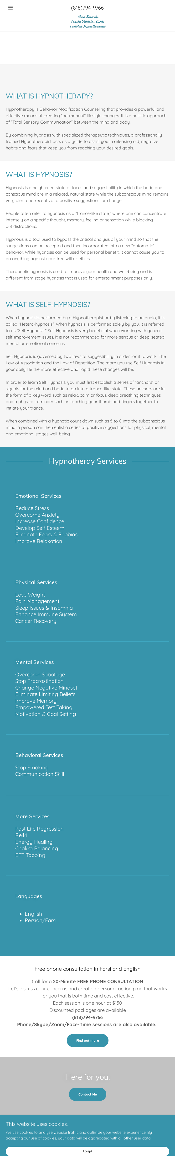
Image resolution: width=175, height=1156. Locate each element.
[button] (18, 7)
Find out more (87, 1040)
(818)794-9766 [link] (87, 7)
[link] (87, 21)
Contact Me (87, 1094)
